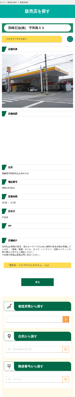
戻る (37, 282)
